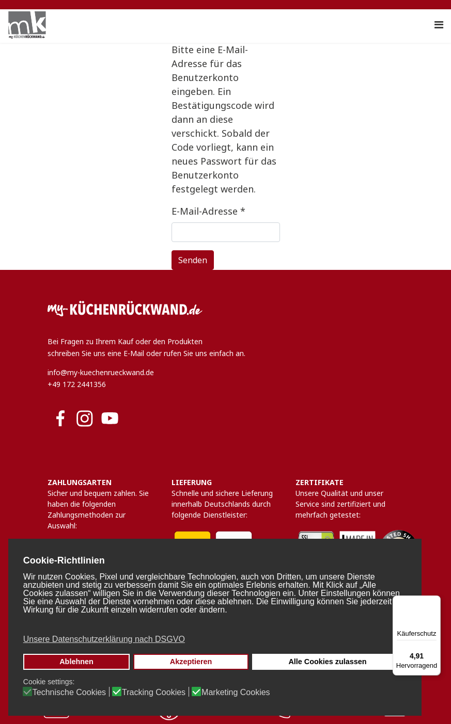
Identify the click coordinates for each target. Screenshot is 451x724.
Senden (192, 260)
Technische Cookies (69, 692)
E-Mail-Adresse (208, 211)
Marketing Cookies (235, 692)
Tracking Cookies (153, 692)
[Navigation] (438, 24)
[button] (214, 623)
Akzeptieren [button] (191, 661)
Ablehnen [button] (76, 661)
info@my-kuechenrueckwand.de (101, 372)
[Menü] (434, 602)
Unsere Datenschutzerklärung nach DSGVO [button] (104, 639)
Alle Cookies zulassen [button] (327, 661)
